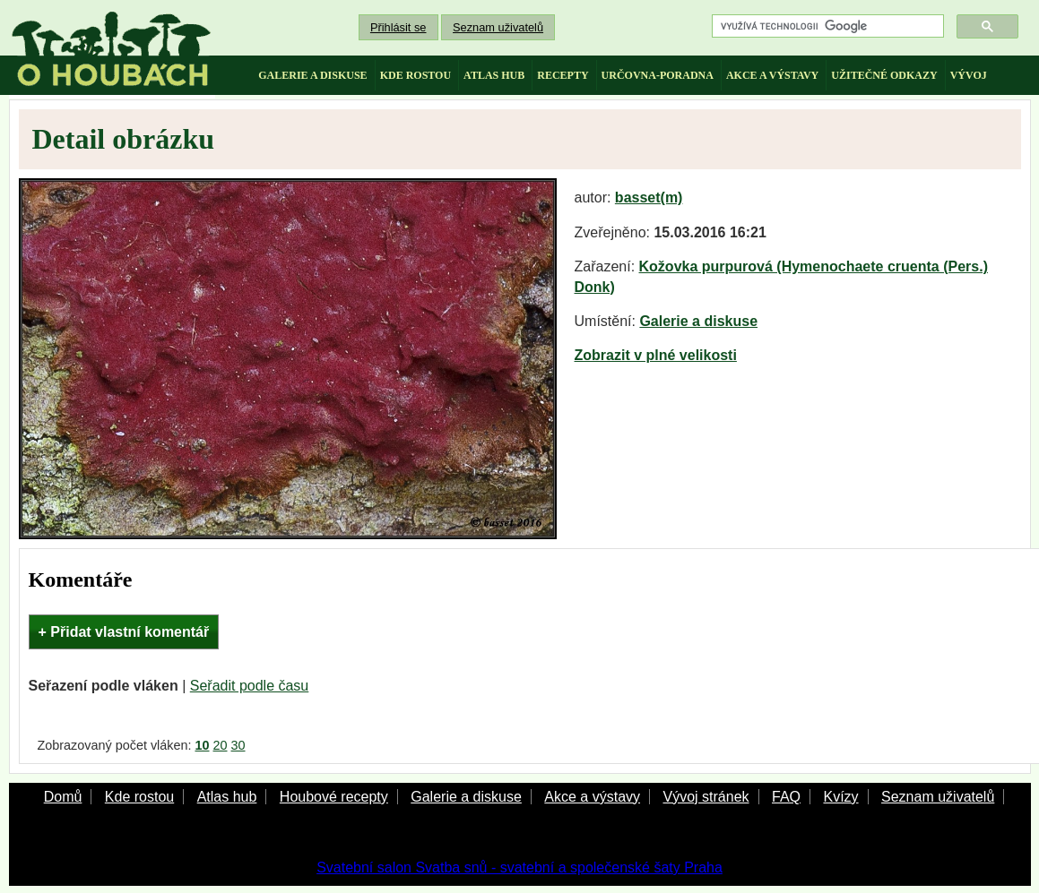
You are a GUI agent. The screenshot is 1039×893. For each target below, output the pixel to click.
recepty (562, 75)
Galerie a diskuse (698, 321)
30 (238, 745)
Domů (63, 796)
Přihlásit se (398, 27)
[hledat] (826, 26)
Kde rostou (139, 796)
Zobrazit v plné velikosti (656, 355)
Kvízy (840, 796)
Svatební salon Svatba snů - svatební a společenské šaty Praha (519, 867)
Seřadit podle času (249, 685)
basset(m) (649, 197)
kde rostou (415, 75)
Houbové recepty (334, 796)
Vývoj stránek (705, 796)
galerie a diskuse (312, 75)
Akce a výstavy (592, 796)
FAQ (786, 796)
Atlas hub (227, 796)
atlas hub (493, 75)
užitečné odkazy (884, 75)
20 (220, 745)
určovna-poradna (658, 75)
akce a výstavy (772, 75)
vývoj (968, 75)
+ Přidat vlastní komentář (124, 632)
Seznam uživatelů (498, 27)
